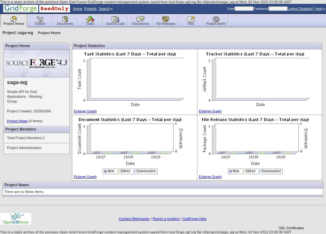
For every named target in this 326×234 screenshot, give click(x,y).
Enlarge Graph (85, 111)
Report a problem (166, 219)
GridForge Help (194, 219)
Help (320, 9)
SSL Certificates (291, 228)
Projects (90, 9)
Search (106, 9)
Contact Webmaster (134, 219)
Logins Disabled (299, 9)
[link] (291, 217)
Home (77, 9)
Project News (17, 121)
